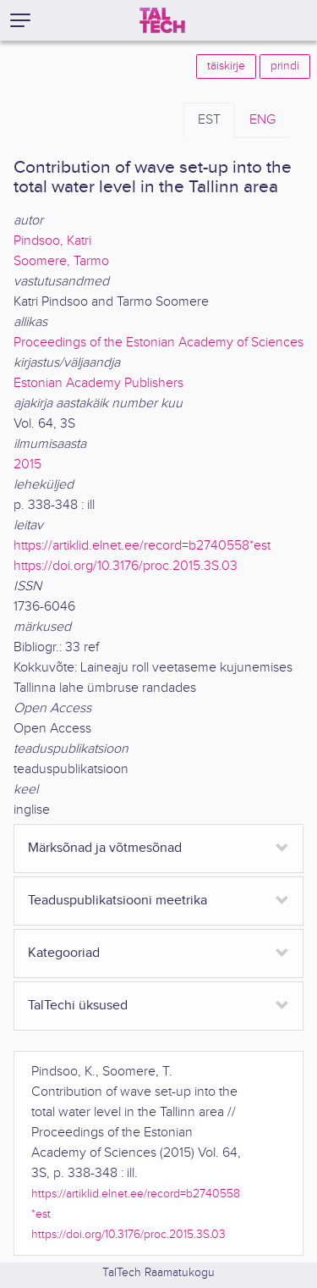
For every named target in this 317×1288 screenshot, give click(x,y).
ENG (262, 120)
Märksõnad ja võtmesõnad (105, 848)
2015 (27, 464)
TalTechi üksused (78, 1006)
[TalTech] (162, 20)
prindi (285, 66)
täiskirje (226, 66)
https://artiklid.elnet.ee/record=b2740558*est (142, 546)
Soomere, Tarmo (61, 261)
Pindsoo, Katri (52, 241)
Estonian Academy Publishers (98, 383)
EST (209, 120)
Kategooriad (64, 953)
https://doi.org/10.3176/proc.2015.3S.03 (126, 566)
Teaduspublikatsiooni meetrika (117, 901)
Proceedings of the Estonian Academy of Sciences (158, 342)
